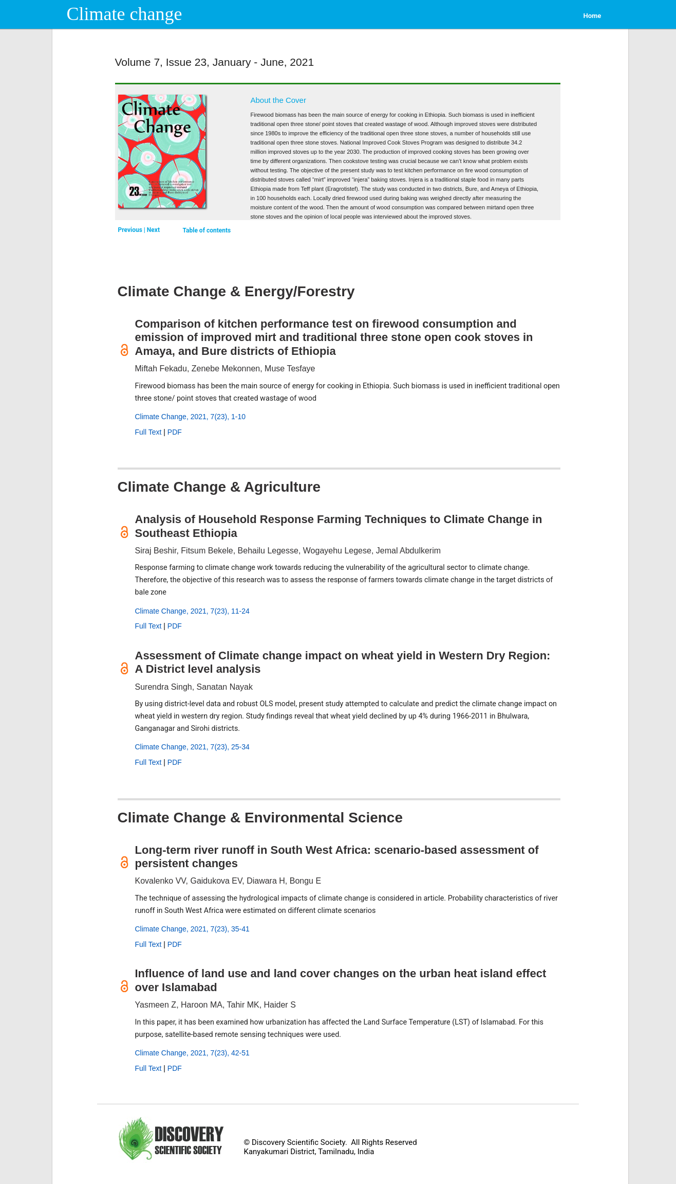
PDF (174, 432)
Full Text (148, 432)
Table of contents (207, 230)
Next (153, 230)
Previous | (132, 230)
